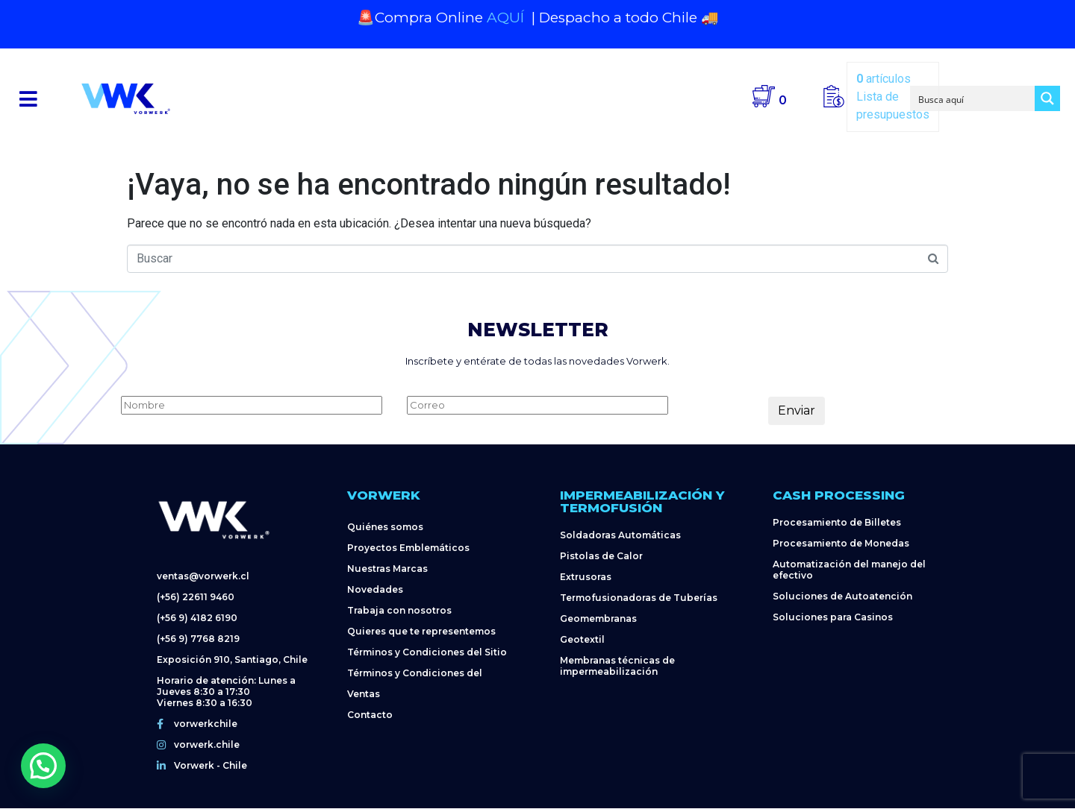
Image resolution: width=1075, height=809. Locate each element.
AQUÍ (507, 17)
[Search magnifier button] (1047, 98)
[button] (29, 99)
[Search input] (973, 98)
